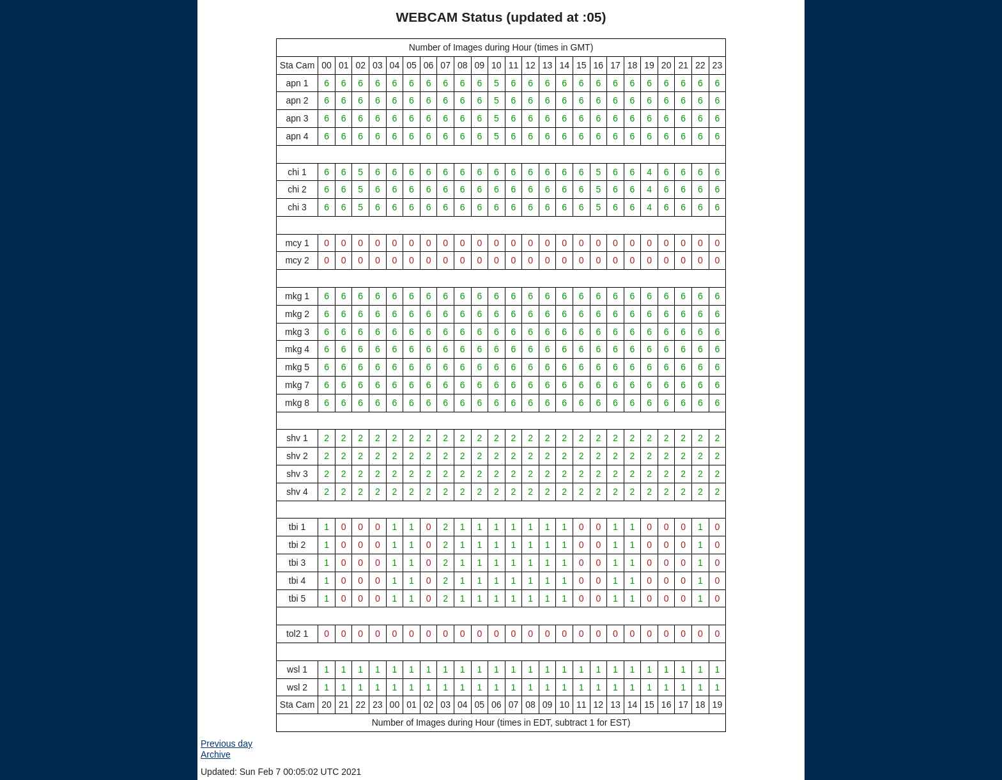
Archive (216, 754)
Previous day (226, 743)
